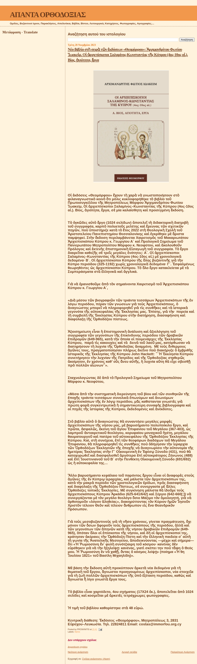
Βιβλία (77, 632)
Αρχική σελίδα (129, 652)
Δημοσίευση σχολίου (77, 647)
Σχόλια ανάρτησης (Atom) (96, 658)
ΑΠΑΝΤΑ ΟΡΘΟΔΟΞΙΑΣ (47, 15)
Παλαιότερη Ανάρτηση (183, 652)
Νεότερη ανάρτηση (78, 652)
